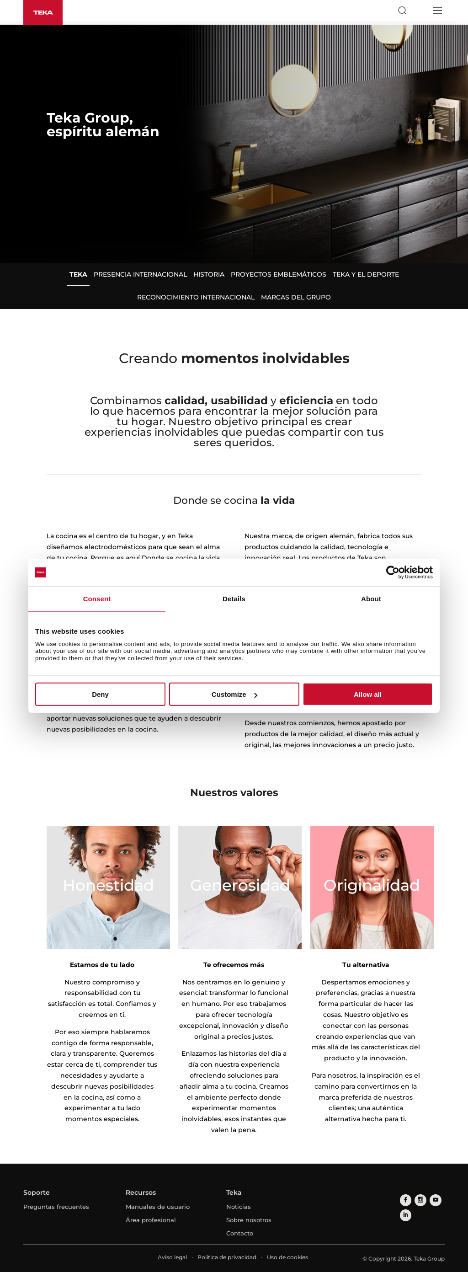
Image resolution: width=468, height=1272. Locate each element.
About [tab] (371, 599)
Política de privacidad (226, 1257)
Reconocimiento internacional (196, 297)
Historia (208, 274)
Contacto (239, 1233)
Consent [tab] (97, 599)
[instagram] (418, 1199)
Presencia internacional (140, 274)
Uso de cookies (287, 1257)
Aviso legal (172, 1257)
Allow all (368, 694)
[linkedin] (404, 1213)
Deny (100, 694)
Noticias (238, 1206)
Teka (78, 274)
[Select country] (419, 10)
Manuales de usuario (158, 1206)
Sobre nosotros (248, 1220)
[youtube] (432, 1199)
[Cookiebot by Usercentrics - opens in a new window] (393, 572)
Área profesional (151, 1220)
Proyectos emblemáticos (278, 274)
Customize (234, 694)
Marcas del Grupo (296, 297)
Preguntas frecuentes (56, 1206)
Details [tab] (234, 599)
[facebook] (404, 1199)
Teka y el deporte (366, 274)
